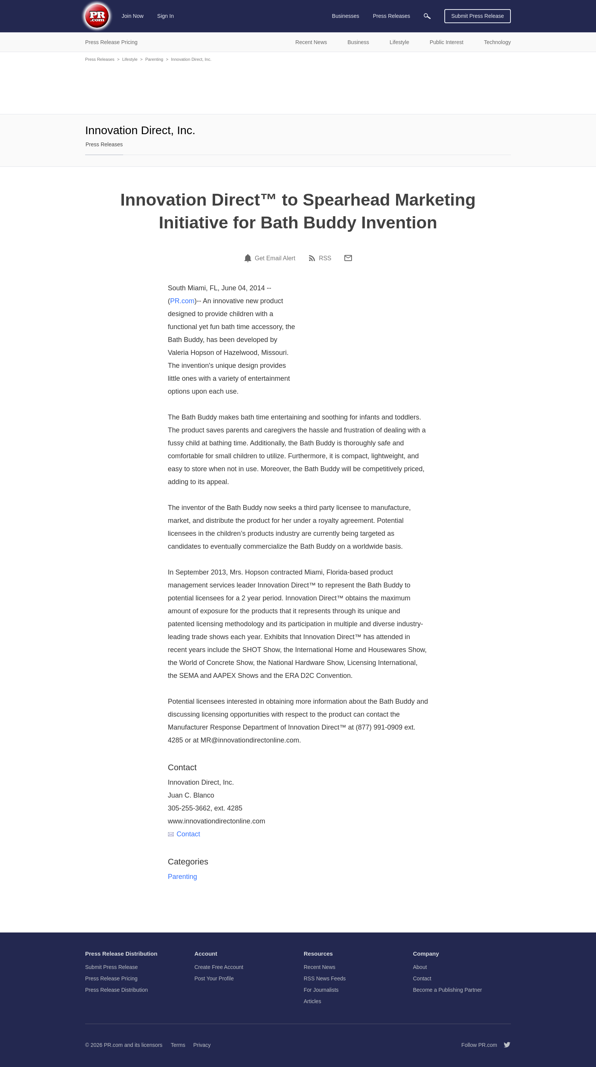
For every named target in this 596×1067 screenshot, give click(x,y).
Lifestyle (129, 59)
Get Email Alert (275, 258)
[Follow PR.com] (504, 1045)
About (420, 967)
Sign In (165, 16)
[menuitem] (427, 16)
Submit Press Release (477, 16)
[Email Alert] (249, 258)
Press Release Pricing (111, 978)
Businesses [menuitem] (345, 16)
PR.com (182, 301)
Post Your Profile (214, 978)
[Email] (348, 258)
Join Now (133, 16)
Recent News (319, 967)
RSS (325, 258)
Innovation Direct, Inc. (191, 59)
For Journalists (321, 990)
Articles (312, 1001)
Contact (184, 834)
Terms (178, 1045)
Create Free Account (219, 967)
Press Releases (99, 59)
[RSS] (313, 258)
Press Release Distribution (116, 990)
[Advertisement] (298, 87)
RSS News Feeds (325, 978)
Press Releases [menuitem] (391, 16)
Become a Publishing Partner (447, 990)
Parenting (154, 59)
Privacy (202, 1045)
